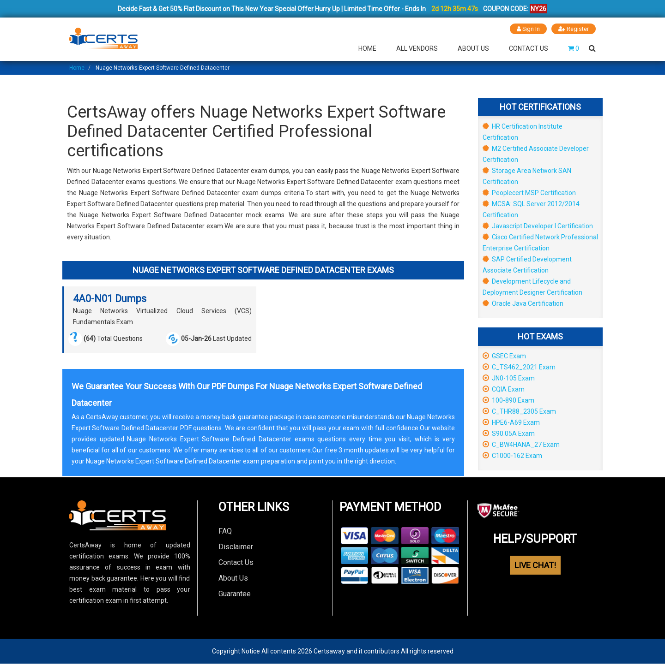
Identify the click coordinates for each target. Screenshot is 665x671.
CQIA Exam (504, 388)
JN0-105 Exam (509, 377)
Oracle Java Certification (523, 303)
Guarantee (234, 593)
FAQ (225, 530)
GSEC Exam (504, 355)
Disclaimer (235, 546)
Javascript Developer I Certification (538, 225)
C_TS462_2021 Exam (519, 366)
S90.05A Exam (509, 433)
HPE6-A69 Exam (511, 422)
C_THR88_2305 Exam (519, 411)
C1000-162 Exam (512, 455)
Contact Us (528, 48)
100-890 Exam (508, 400)
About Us (473, 48)
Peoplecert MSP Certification (529, 192)
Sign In (528, 28)
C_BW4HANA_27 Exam (521, 444)
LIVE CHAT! (535, 565)
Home (367, 48)
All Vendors (417, 48)
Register (573, 28)
